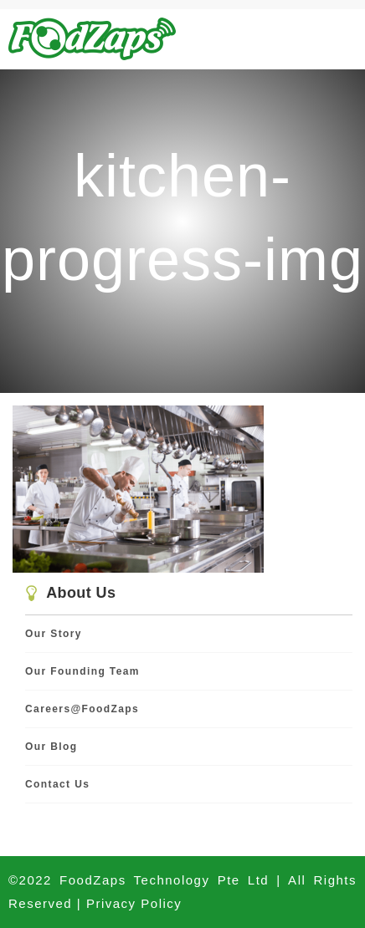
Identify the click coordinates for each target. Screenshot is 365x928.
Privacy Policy (134, 903)
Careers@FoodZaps (82, 709)
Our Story (53, 634)
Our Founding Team (82, 671)
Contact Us (57, 784)
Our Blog (51, 746)
